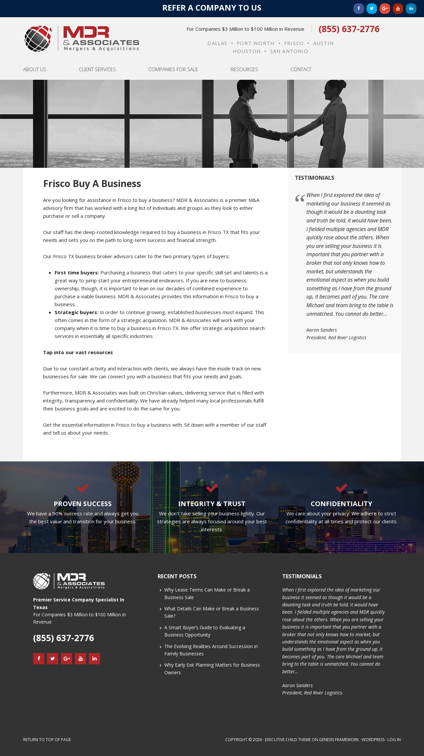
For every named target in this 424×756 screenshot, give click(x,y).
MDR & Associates (81, 38)
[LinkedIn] (411, 8)
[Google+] (385, 8)
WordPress (373, 739)
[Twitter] (372, 8)
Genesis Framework (339, 739)
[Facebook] (358, 8)
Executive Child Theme (288, 739)
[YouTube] (398, 8)
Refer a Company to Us (211, 7)
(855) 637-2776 (349, 29)
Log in (394, 739)
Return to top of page (47, 739)
